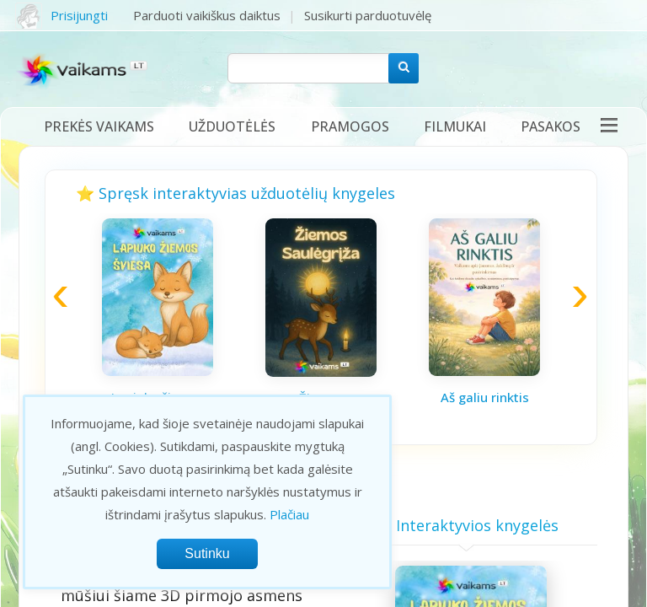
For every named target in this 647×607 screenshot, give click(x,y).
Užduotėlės (232, 126)
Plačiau (289, 514)
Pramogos (350, 126)
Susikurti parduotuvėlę (367, 15)
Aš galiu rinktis (485, 397)
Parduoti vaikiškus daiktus (207, 15)
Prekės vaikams (99, 126)
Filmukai (455, 126)
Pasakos (550, 126)
